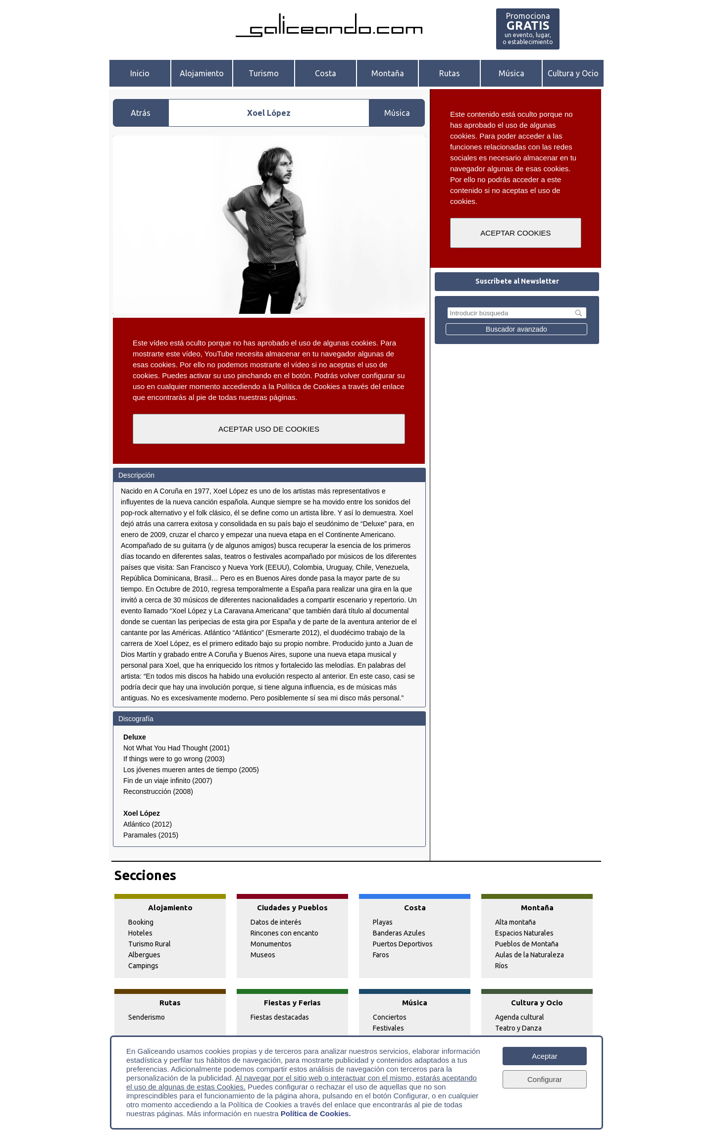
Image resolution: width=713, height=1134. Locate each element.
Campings (143, 966)
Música (511, 73)
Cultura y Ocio (573, 73)
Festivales (388, 1028)
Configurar (544, 1079)
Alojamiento (202, 73)
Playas (383, 922)
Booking (140, 922)
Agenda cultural (519, 1017)
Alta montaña (515, 922)
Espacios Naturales (524, 933)
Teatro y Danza (518, 1028)
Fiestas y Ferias (292, 1002)
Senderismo (146, 1017)
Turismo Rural (149, 944)
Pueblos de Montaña (527, 944)
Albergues (144, 955)
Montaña (387, 73)
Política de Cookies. (316, 1113)
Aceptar (545, 1055)
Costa (325, 73)
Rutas (449, 73)
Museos (263, 955)
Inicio (140, 73)
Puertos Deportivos (403, 944)
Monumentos (271, 944)
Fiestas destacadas (280, 1017)
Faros (381, 955)
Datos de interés (276, 922)
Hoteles (140, 933)
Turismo (264, 73)
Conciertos (390, 1017)
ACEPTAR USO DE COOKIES (268, 429)
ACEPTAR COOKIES (515, 233)
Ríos (501, 966)
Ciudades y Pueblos (292, 907)
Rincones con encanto (284, 933)
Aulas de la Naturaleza (529, 955)
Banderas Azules (399, 933)
